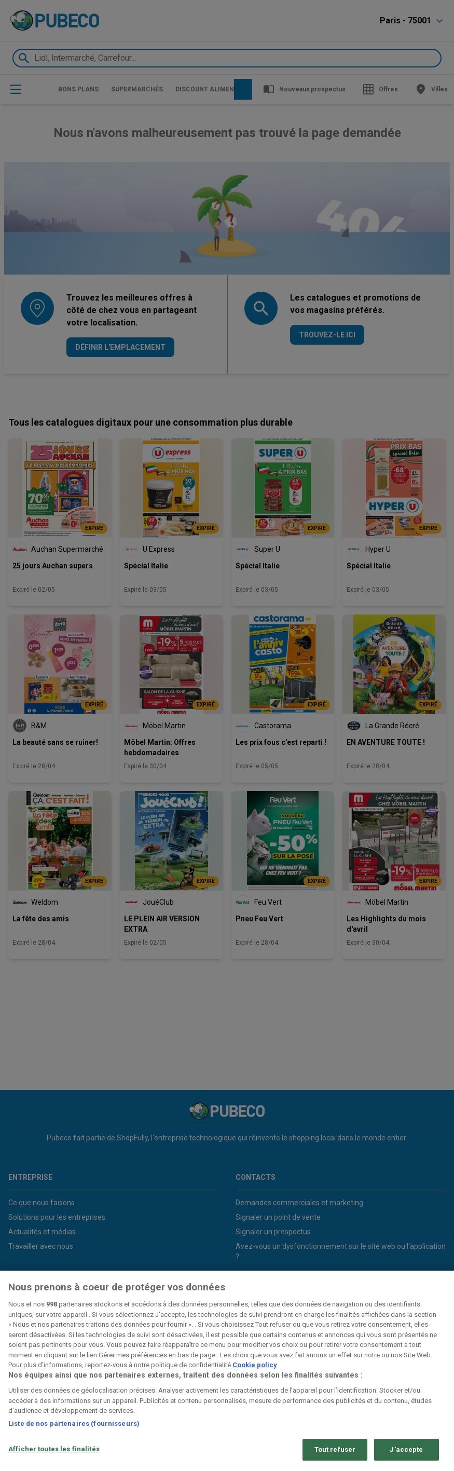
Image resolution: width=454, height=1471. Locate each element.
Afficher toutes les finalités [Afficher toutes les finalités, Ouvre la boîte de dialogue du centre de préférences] (54, 1449)
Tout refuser (335, 1449)
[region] (227, 1371)
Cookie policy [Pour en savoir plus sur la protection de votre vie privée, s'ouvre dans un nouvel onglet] (254, 1365)
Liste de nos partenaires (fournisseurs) (74, 1423)
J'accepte (406, 1449)
